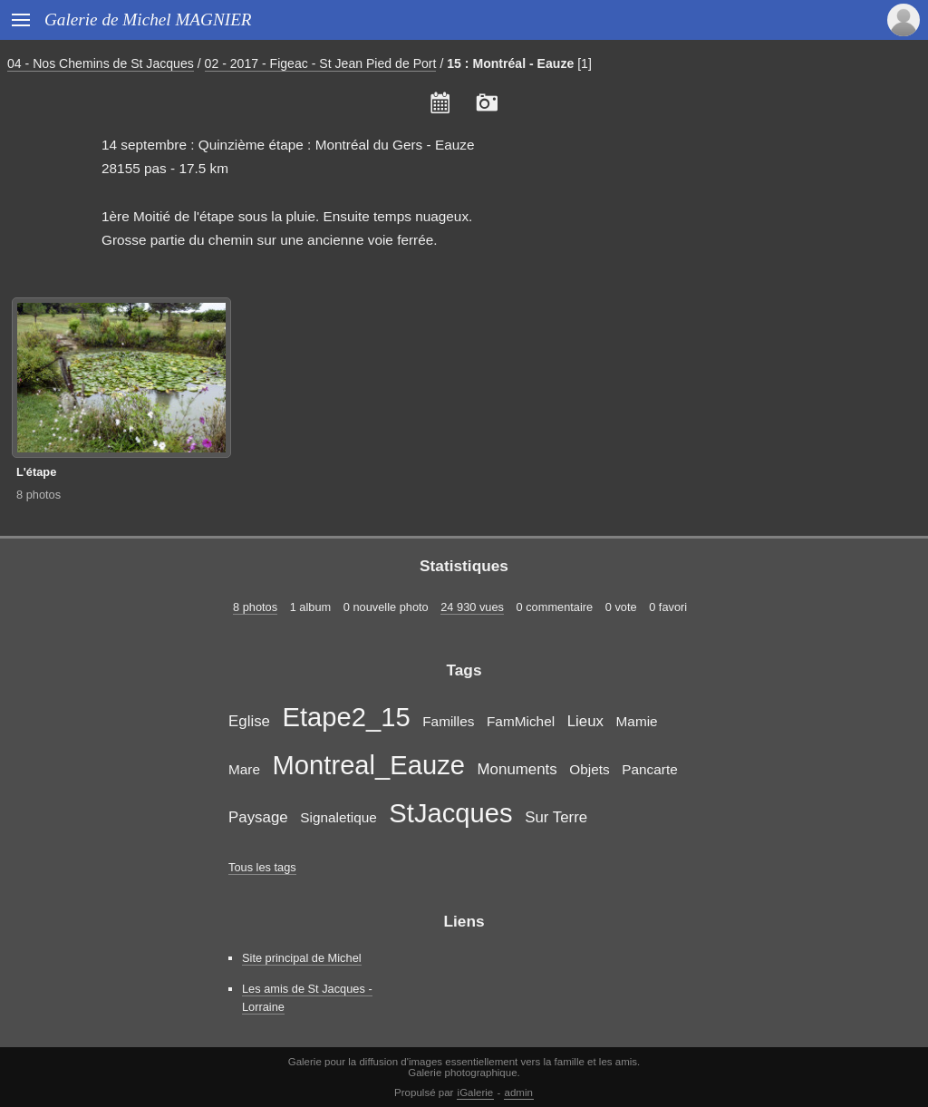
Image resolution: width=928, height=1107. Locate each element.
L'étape (36, 472)
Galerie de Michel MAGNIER (148, 19)
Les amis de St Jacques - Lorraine (307, 997)
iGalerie (476, 1092)
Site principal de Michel (302, 958)
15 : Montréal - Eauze (510, 63)
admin (519, 1092)
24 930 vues (472, 607)
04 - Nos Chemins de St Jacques (100, 63)
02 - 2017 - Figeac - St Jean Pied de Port (321, 63)
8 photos (38, 494)
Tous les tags (262, 867)
